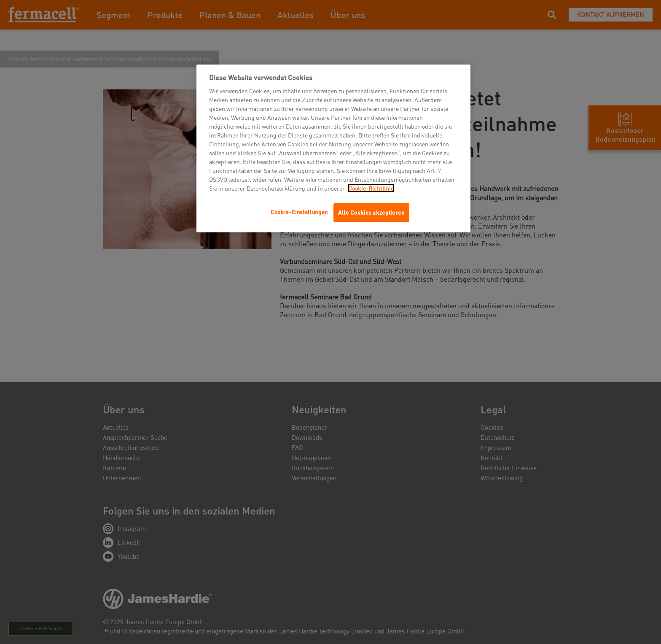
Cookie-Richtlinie (371, 188)
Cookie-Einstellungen (299, 212)
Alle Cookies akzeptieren (371, 212)
